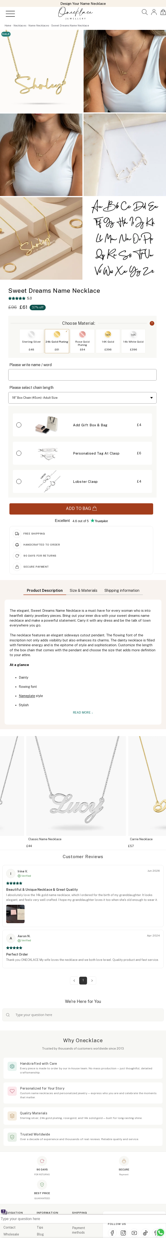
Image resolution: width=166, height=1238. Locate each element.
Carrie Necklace (148, 839)
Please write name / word (30, 365)
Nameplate (27, 696)
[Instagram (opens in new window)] (123, 1233)
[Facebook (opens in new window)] (112, 1233)
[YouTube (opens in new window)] (134, 1233)
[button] (145, 12)
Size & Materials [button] (83, 590)
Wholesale (11, 1234)
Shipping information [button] (121, 590)
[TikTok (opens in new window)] (145, 1233)
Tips (40, 1227)
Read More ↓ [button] (83, 712)
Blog (40, 1234)
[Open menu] (8, 13)
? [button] (151, 323)
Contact (9, 1227)
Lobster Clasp (85, 482)
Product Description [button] (45, 590)
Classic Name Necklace (51, 839)
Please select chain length (31, 387)
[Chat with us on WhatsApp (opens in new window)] (160, 1232)
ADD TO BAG (81, 508)
